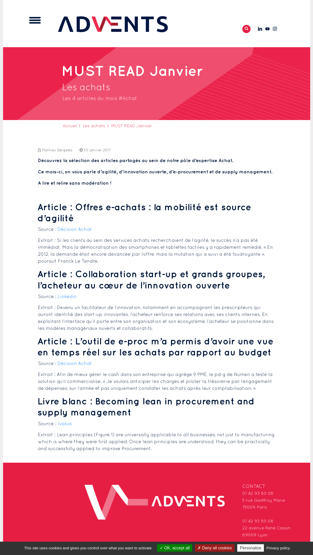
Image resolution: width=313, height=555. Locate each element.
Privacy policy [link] (278, 548)
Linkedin (67, 297)
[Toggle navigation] (35, 20)
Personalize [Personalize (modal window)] (250, 548)
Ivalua (65, 424)
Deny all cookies (215, 548)
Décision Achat (75, 229)
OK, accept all (175, 548)
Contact (253, 486)
